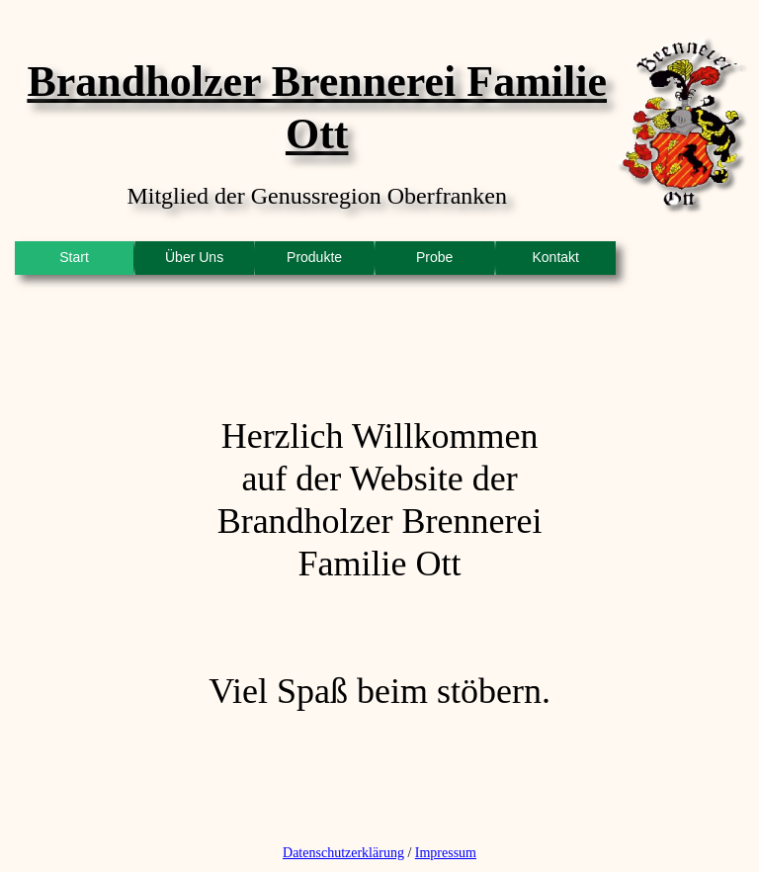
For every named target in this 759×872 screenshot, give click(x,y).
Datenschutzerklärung (343, 852)
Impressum (445, 852)
